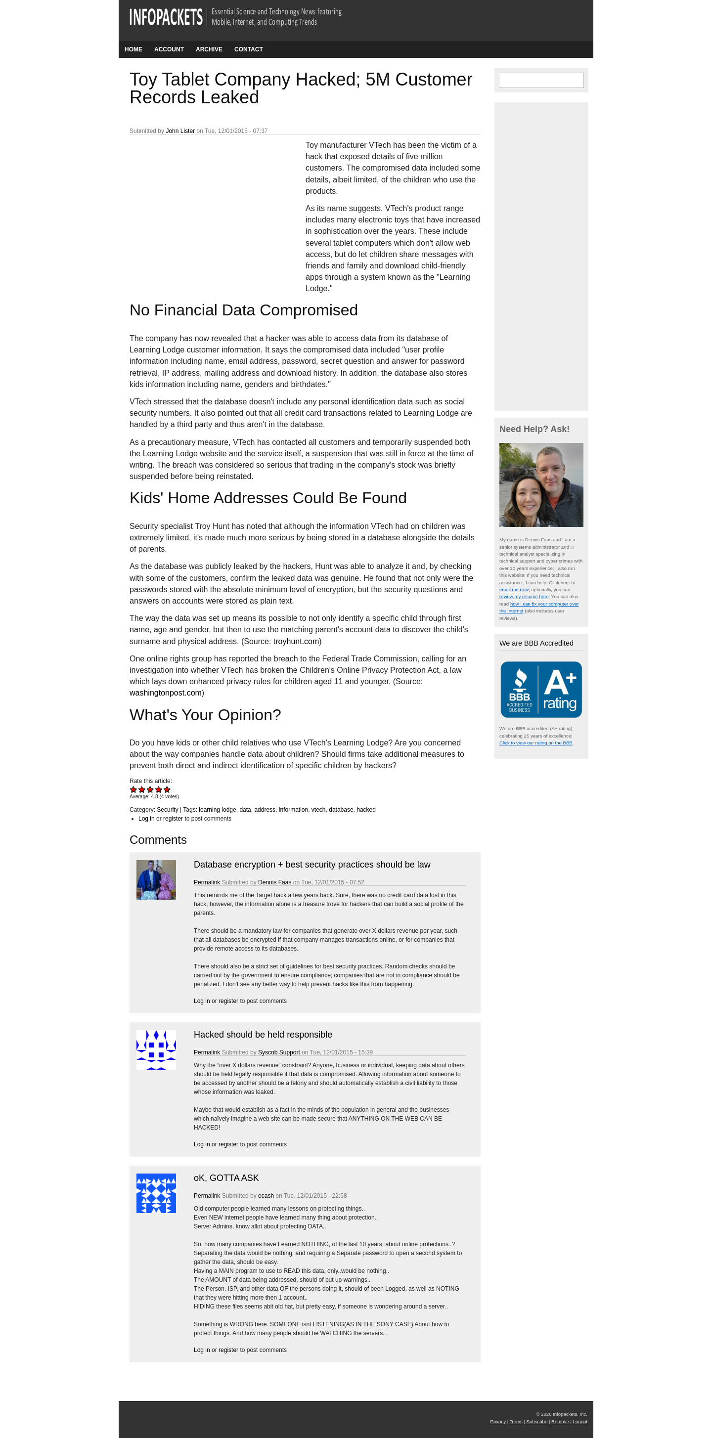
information (293, 809)
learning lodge (217, 809)
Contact (248, 49)
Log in (146, 818)
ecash (266, 1195)
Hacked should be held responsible (263, 1035)
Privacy (498, 1421)
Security (167, 809)
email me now (514, 589)
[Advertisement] (204, 205)
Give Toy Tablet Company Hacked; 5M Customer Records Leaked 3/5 (150, 789)
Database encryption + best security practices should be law (312, 865)
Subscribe (537, 1421)
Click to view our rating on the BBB (536, 742)
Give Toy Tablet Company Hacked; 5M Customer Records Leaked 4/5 (159, 789)
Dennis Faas (274, 882)
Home (133, 49)
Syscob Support (279, 1052)
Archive (209, 49)
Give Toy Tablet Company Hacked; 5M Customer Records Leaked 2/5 (142, 789)
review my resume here (524, 596)
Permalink (207, 882)
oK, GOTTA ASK (226, 1178)
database (341, 809)
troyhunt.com (296, 641)
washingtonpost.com (166, 693)
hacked (366, 809)
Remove (560, 1421)
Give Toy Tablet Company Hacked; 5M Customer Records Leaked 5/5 (167, 789)
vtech (319, 809)
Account (169, 49)
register (173, 818)
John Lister (180, 131)
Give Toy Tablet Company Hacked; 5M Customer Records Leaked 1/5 (134, 789)
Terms (516, 1421)
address (264, 809)
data (245, 809)
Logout (580, 1421)
